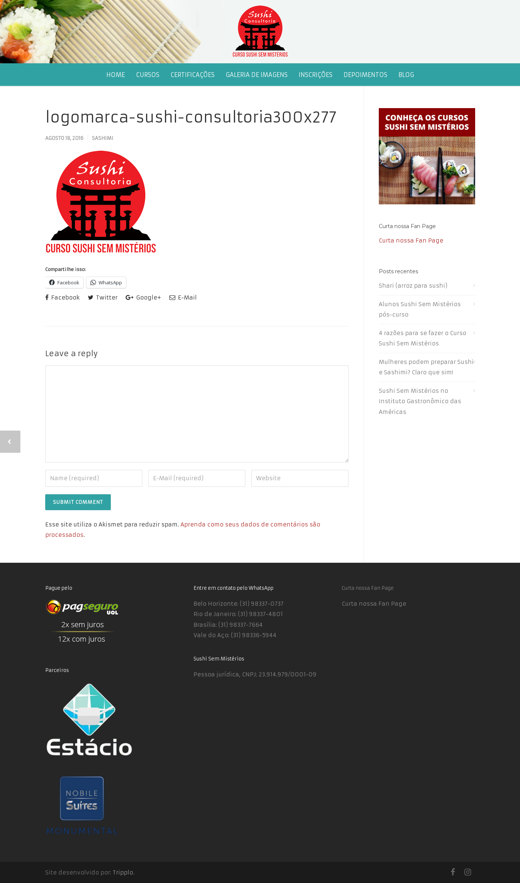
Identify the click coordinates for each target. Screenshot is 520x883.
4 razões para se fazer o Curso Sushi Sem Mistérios (422, 338)
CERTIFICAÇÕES (192, 74)
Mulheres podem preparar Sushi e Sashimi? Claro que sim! (426, 367)
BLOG (406, 74)
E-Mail (183, 297)
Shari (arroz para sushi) (413, 285)
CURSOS (147, 74)
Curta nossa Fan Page (407, 226)
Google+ (143, 297)
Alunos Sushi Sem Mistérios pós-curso (420, 309)
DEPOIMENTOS (365, 74)
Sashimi (102, 138)
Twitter (102, 297)
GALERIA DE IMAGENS (257, 74)
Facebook (62, 297)
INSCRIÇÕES (315, 74)
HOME (115, 74)
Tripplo (123, 872)
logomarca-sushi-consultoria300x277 (191, 117)
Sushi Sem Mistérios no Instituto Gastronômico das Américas (420, 401)
